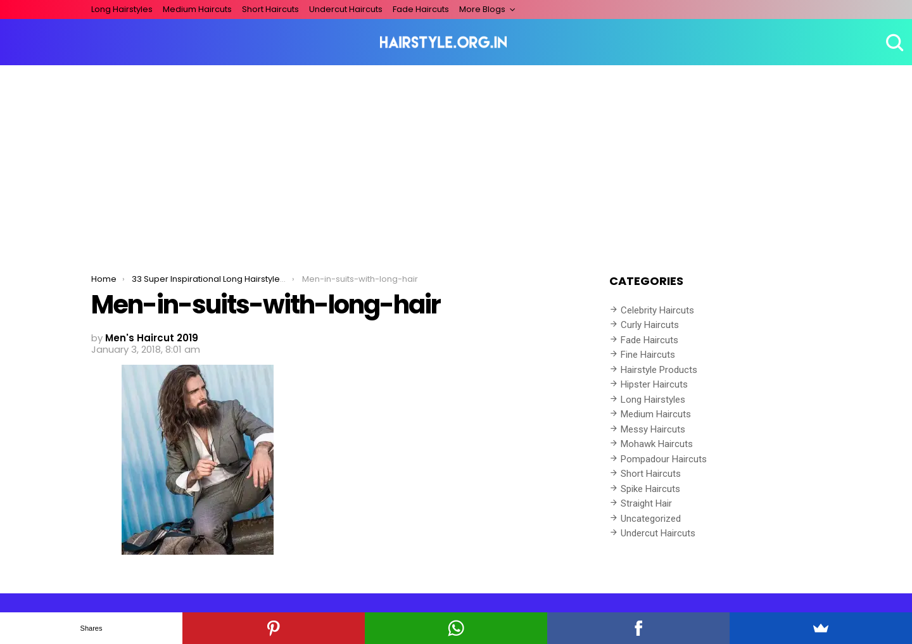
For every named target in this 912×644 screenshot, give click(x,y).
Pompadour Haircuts (664, 459)
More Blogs (482, 9)
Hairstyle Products (659, 370)
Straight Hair (646, 503)
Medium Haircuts (197, 9)
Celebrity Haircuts (657, 310)
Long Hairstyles (122, 9)
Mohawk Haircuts (657, 444)
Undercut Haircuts (346, 9)
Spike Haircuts (650, 489)
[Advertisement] (456, 160)
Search (893, 42)
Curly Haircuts (650, 325)
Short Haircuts (270, 9)
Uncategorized (651, 518)
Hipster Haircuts (654, 384)
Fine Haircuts (648, 354)
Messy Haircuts (653, 429)
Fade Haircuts (421, 9)
